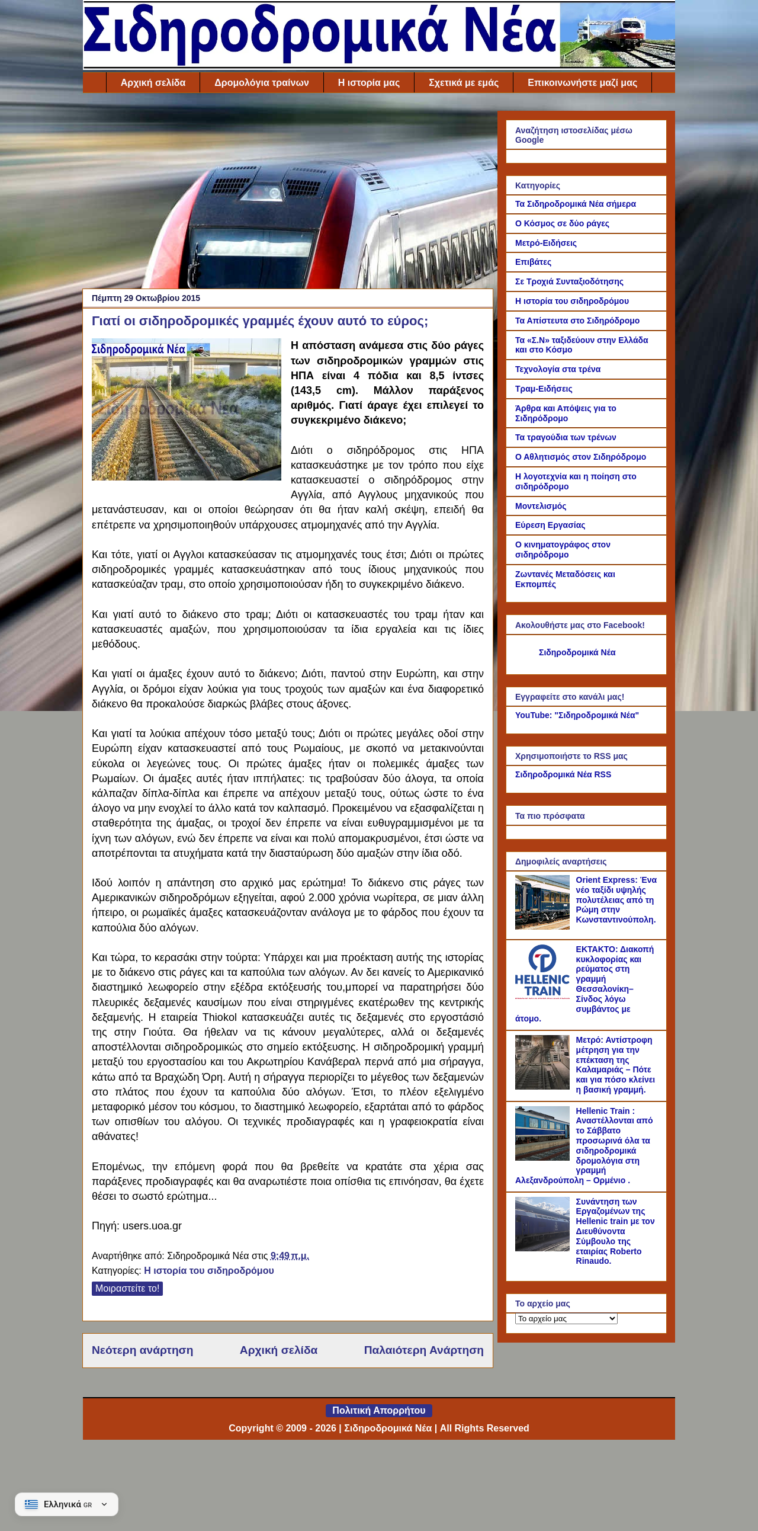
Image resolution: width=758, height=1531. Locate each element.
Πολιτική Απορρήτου (378, 1410)
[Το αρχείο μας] (566, 1318)
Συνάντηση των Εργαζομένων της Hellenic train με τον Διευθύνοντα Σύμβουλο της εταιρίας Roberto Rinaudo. (615, 1231)
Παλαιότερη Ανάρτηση (424, 1350)
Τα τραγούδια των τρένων (565, 437)
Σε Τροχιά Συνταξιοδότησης (569, 281)
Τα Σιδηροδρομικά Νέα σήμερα (575, 204)
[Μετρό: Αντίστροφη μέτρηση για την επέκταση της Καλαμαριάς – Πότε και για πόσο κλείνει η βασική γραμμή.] (544, 1086)
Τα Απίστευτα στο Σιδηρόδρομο (577, 320)
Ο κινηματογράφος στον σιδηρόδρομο (563, 549)
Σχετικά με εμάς (464, 83)
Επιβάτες (533, 262)
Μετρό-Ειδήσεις (546, 243)
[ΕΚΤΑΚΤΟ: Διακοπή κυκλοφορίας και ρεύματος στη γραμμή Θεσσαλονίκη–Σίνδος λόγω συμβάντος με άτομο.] (544, 996)
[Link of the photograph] (186, 411)
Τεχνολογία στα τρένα (557, 369)
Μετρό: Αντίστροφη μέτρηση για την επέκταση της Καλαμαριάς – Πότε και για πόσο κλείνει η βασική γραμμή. (616, 1064)
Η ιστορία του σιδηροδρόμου (209, 1271)
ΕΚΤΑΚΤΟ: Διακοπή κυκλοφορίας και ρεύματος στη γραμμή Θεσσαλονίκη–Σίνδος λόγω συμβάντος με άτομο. (584, 984)
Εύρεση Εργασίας (550, 525)
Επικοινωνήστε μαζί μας (582, 83)
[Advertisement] (288, 194)
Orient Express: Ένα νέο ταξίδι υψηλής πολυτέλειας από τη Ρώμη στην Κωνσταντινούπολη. (616, 899)
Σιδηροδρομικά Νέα (577, 652)
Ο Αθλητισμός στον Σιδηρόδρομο (580, 457)
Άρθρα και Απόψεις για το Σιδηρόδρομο (565, 413)
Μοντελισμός (541, 506)
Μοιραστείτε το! (127, 1288)
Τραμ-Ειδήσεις (544, 388)
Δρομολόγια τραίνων (261, 83)
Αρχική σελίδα (153, 83)
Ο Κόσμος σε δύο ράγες (562, 223)
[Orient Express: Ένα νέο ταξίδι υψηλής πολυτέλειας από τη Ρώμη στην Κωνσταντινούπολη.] (544, 926)
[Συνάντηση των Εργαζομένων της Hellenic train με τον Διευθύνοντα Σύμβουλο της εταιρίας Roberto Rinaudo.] (544, 1248)
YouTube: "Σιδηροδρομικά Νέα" (577, 715)
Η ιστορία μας (369, 83)
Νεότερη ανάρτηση (142, 1350)
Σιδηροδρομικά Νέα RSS (563, 774)
